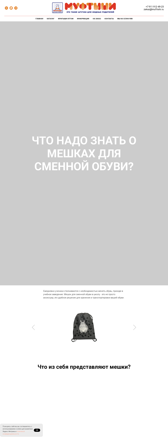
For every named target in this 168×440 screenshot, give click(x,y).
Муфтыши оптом (65, 19)
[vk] (6, 8)
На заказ (97, 19)
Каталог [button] (50, 19)
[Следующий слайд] (134, 327)
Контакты (109, 19)
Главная (39, 19)
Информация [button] (83, 19)
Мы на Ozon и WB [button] (125, 19)
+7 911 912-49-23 (155, 6)
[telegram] (15, 8)
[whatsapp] (11, 8)
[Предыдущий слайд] (33, 327)
